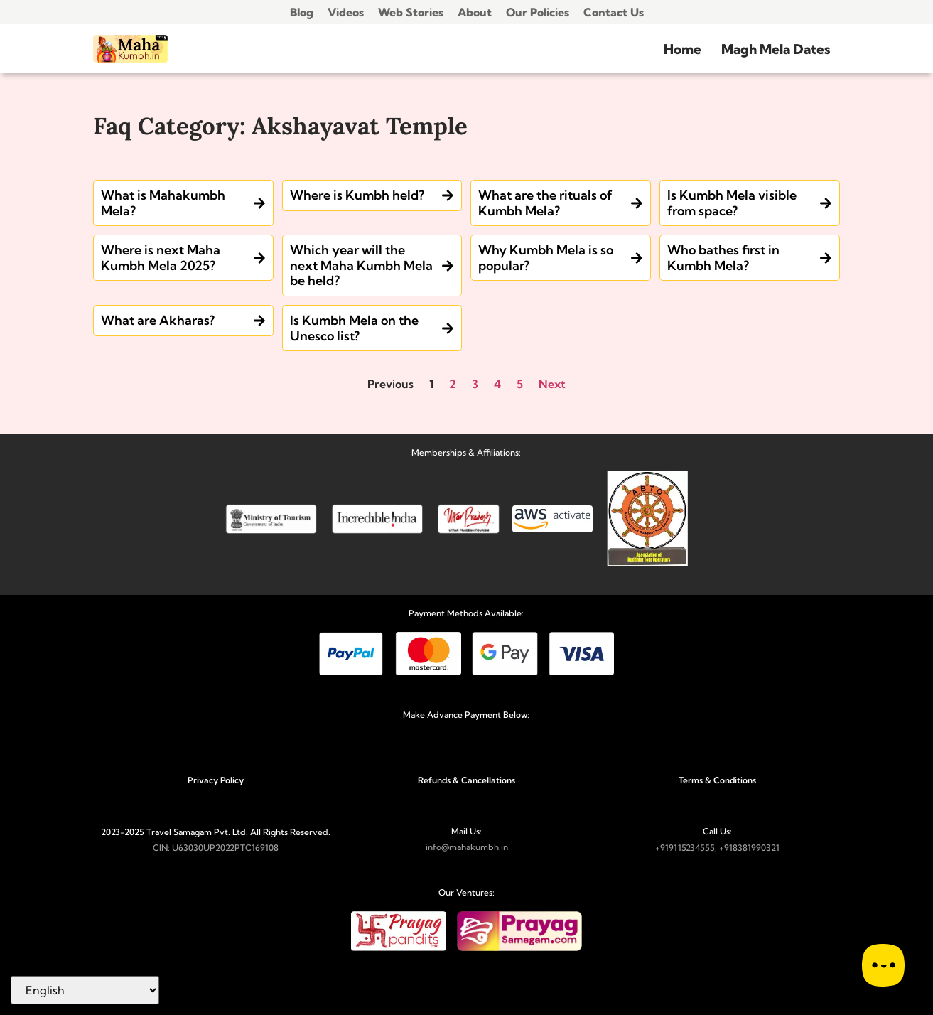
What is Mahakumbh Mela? (163, 203)
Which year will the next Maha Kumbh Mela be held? (361, 265)
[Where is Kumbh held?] (447, 195)
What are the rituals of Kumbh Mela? (545, 203)
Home (682, 49)
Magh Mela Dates (775, 49)
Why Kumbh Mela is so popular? (545, 258)
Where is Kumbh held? (357, 195)
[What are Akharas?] (259, 320)
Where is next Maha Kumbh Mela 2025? (160, 258)
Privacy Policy (216, 780)
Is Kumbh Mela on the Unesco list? (354, 328)
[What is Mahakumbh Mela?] (259, 203)
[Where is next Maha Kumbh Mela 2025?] (259, 258)
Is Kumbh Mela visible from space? (732, 203)
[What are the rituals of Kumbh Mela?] (636, 203)
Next (552, 384)
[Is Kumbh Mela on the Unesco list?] (447, 328)
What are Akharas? (158, 320)
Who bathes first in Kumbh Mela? (723, 258)
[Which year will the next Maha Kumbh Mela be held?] (447, 265)
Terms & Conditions (717, 780)
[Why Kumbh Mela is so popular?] (636, 258)
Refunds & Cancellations (466, 780)
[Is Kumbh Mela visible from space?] (825, 203)
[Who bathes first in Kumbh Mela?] (825, 258)
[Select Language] (85, 990)
